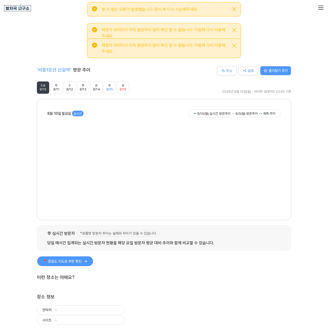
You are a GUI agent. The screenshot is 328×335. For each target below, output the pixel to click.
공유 (248, 70)
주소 (226, 70)
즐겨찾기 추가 (275, 70)
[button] (321, 8)
